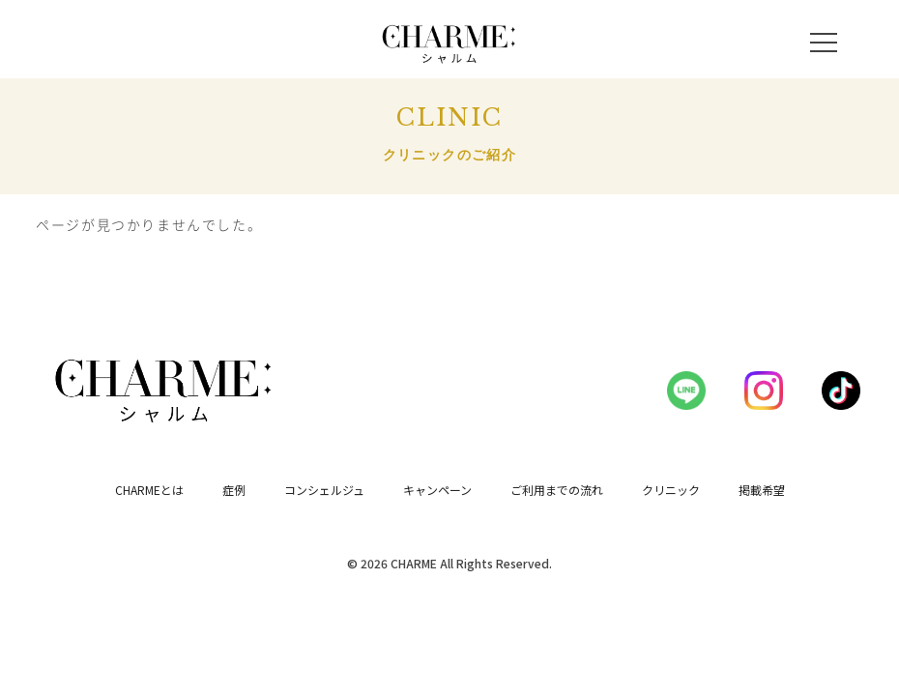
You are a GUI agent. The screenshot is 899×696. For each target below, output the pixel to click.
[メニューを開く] (824, 42)
